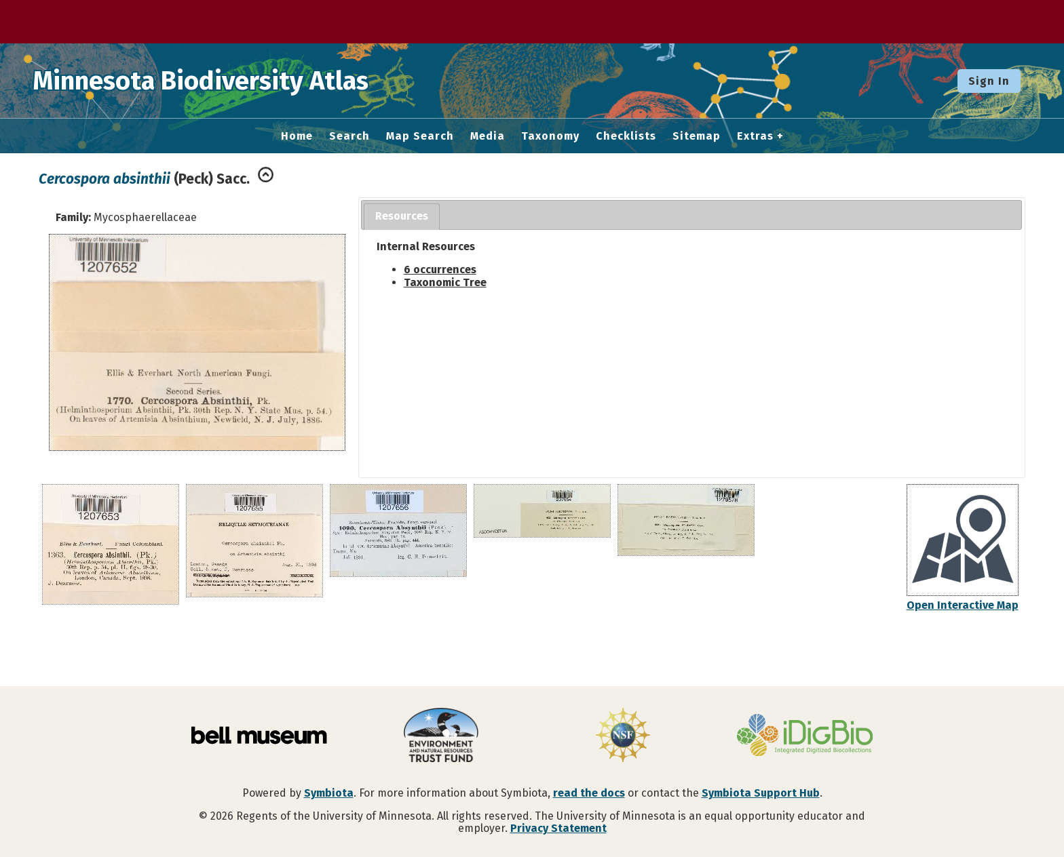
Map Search (420, 136)
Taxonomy (550, 136)
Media (487, 136)
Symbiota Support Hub (761, 792)
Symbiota (329, 792)
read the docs (589, 792)
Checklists (626, 136)
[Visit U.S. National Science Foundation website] (623, 736)
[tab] (402, 216)
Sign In (989, 81)
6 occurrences (440, 269)
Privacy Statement (558, 828)
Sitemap (696, 136)
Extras (755, 136)
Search (349, 136)
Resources (401, 216)
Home (297, 136)
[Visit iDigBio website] (804, 736)
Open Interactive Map (963, 605)
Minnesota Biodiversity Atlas (211, 80)
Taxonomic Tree (445, 282)
